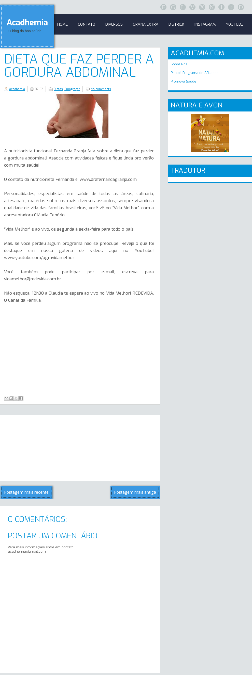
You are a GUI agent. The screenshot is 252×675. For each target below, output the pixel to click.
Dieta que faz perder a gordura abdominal (79, 66)
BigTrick (176, 24)
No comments (101, 89)
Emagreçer (72, 89)
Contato (86, 24)
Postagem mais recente (26, 492)
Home (62, 24)
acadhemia (17, 89)
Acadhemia (27, 22)
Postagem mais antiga (135, 492)
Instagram (205, 24)
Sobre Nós (179, 64)
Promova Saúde (183, 81)
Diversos (114, 24)
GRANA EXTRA (145, 24)
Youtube (234, 24)
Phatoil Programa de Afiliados (194, 73)
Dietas (58, 89)
